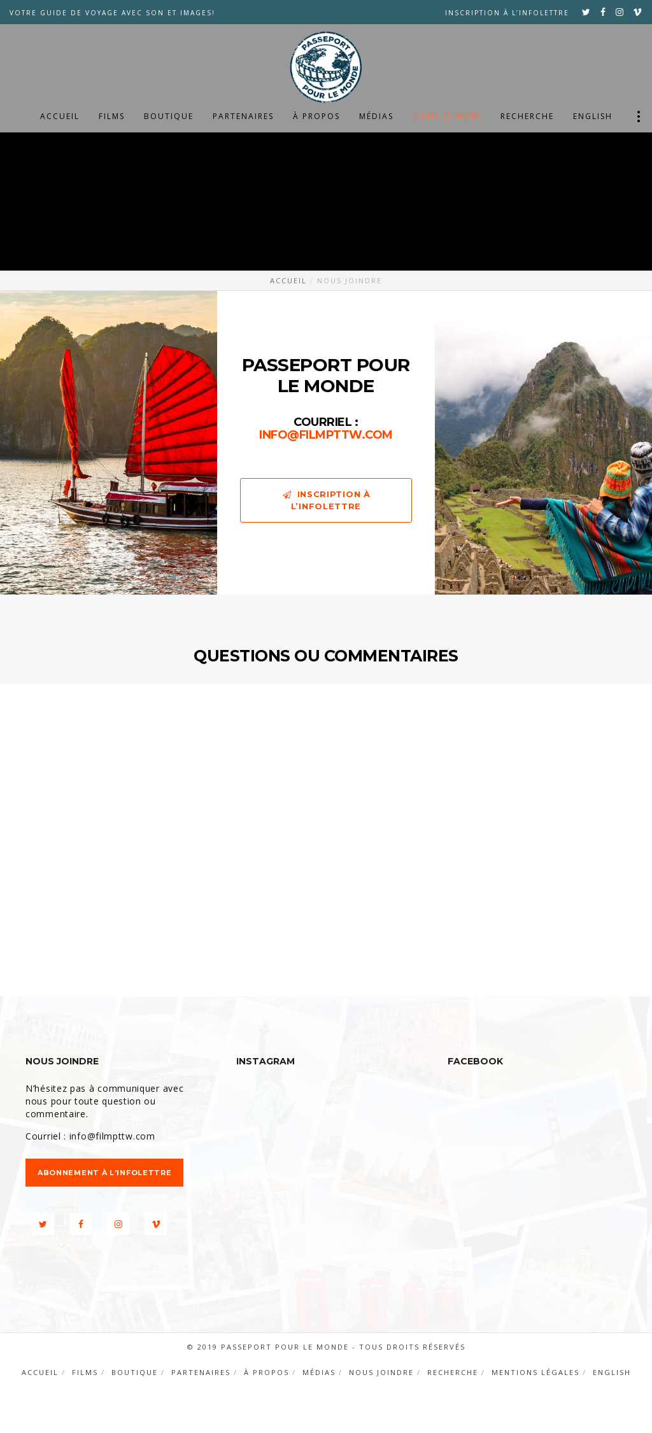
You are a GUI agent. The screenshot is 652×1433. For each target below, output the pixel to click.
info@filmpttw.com (326, 435)
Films (85, 1372)
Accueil (40, 1372)
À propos (266, 1372)
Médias (319, 1372)
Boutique (134, 1372)
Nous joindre (381, 1372)
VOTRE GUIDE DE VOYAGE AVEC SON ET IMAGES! (112, 12)
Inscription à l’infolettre (507, 12)
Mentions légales (535, 1372)
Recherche (452, 1372)
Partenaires (200, 1372)
